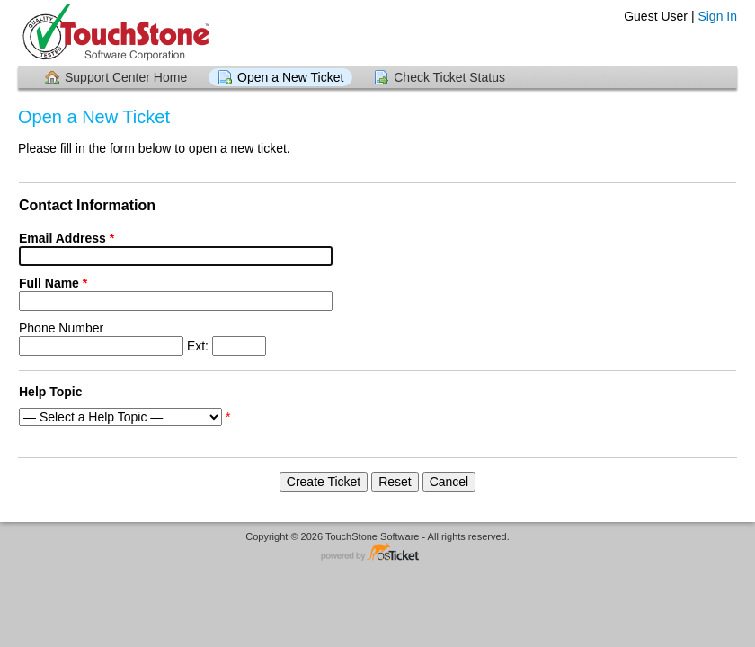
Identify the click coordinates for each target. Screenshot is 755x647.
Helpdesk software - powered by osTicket (377, 553)
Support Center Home (126, 77)
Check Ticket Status (449, 77)
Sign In (717, 16)
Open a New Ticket (290, 77)
